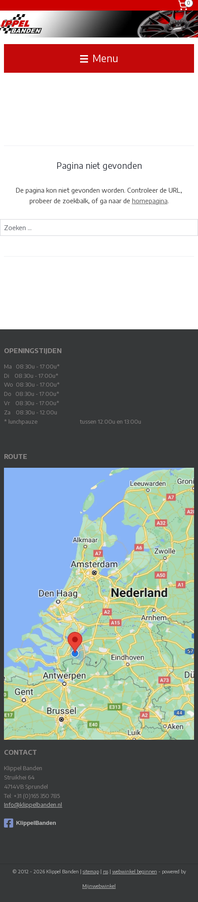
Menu (99, 58)
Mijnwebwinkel (99, 886)
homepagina (150, 201)
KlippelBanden (30, 823)
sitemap (91, 871)
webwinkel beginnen (134, 871)
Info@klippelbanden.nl (33, 804)
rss (105, 871)
